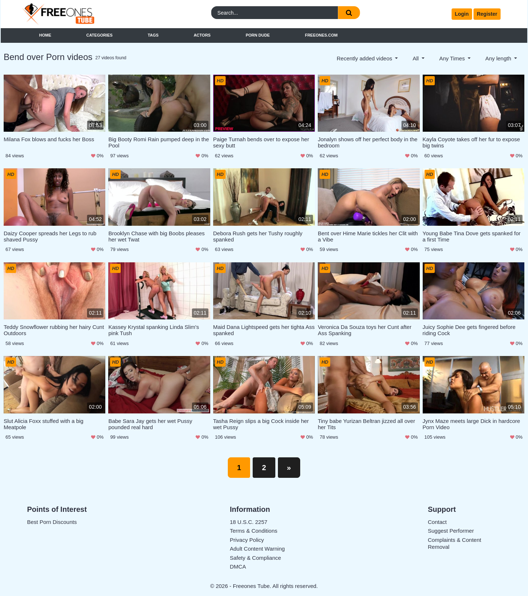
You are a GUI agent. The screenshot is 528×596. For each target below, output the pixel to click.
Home (45, 35)
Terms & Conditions (254, 531)
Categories (99, 35)
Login (462, 14)
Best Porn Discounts (52, 522)
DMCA (238, 566)
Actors (202, 35)
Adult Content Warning (257, 549)
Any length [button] (499, 58)
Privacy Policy (247, 540)
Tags (153, 35)
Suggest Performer (451, 531)
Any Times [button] (452, 58)
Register (487, 14)
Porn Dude (258, 35)
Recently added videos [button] (365, 58)
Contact (437, 522)
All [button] (416, 58)
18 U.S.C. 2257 (249, 522)
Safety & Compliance (255, 558)
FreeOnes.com (321, 35)
